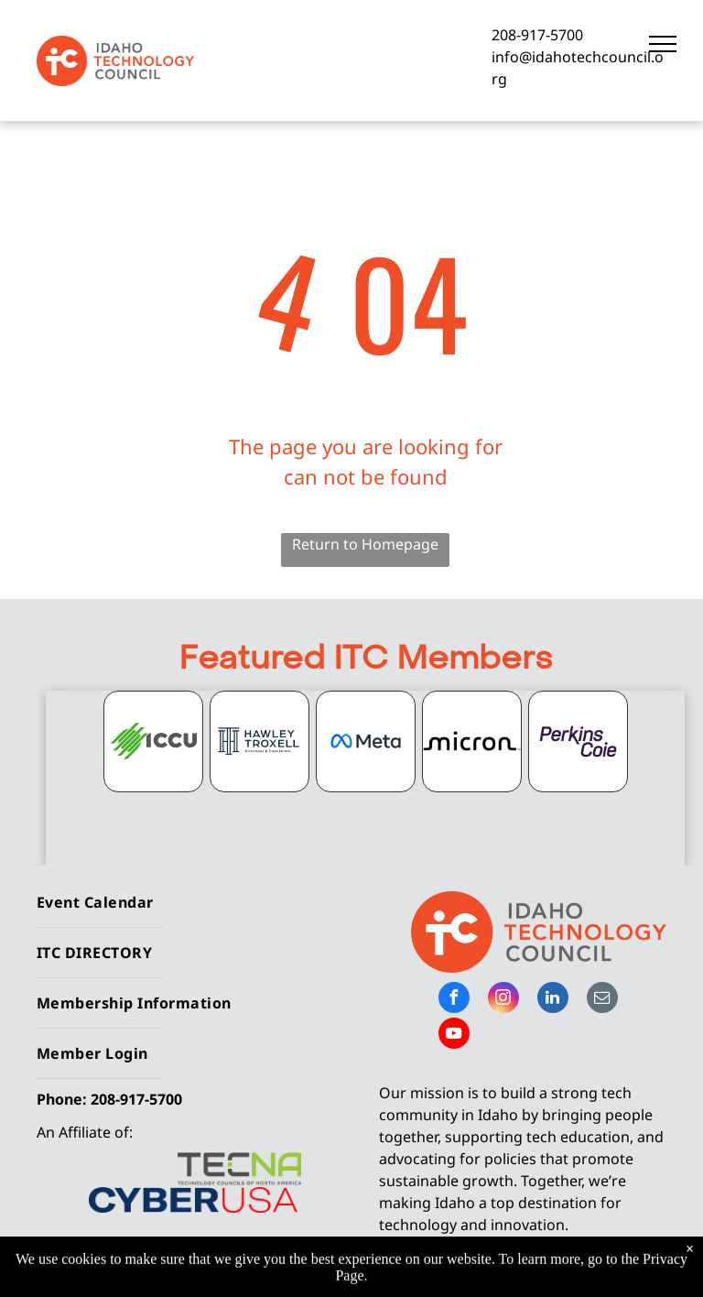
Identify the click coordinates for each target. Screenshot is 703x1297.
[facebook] (454, 1000)
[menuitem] (187, 902)
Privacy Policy (558, 1270)
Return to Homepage (365, 544)
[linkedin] (552, 1000)
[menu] (663, 44)
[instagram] (503, 1000)
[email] (602, 1000)
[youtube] (454, 1035)
